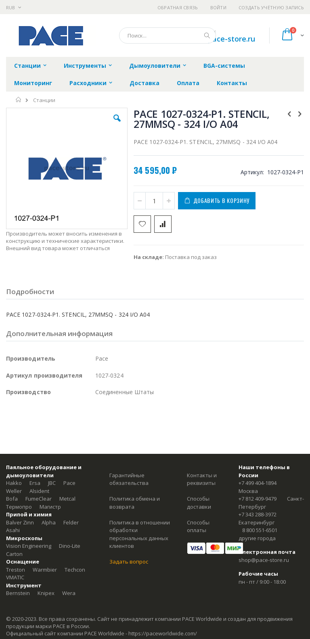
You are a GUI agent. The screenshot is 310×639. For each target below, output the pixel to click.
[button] (117, 124)
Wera (68, 593)
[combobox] (167, 35)
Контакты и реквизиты (202, 479)
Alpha (49, 522)
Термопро (19, 506)
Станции (44, 100)
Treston (15, 569)
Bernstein (18, 593)
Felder (71, 522)
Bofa (12, 498)
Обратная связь (177, 7)
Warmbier (45, 569)
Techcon (75, 569)
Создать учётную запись (271, 7)
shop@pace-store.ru (219, 39)
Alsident (39, 491)
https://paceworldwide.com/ (162, 633)
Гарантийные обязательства (129, 479)
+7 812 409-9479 (257, 498)
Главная (19, 100)
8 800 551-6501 (259, 530)
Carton (14, 554)
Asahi (13, 530)
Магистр (50, 506)
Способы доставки (199, 502)
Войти (218, 7)
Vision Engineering (28, 545)
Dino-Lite (69, 545)
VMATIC (15, 577)
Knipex (46, 593)
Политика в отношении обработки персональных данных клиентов (139, 534)
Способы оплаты (198, 526)
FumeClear (38, 498)
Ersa (34, 483)
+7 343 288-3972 (257, 514)
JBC (52, 483)
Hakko (14, 483)
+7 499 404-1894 (257, 483)
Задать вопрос (128, 561)
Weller (14, 491)
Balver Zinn (20, 522)
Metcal (67, 498)
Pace (69, 483)
